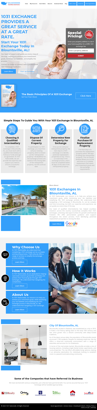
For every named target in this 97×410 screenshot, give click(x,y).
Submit (81, 56)
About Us (50, 3)
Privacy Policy (90, 406)
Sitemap (93, 407)
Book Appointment (90, 3)
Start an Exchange (28, 71)
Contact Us (80, 3)
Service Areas (68, 406)
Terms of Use (85, 407)
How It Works (42, 3)
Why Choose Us (33, 3)
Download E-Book (58, 3)
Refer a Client (72, 3)
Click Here (85, 95)
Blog (66, 3)
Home (26, 3)
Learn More (8, 71)
